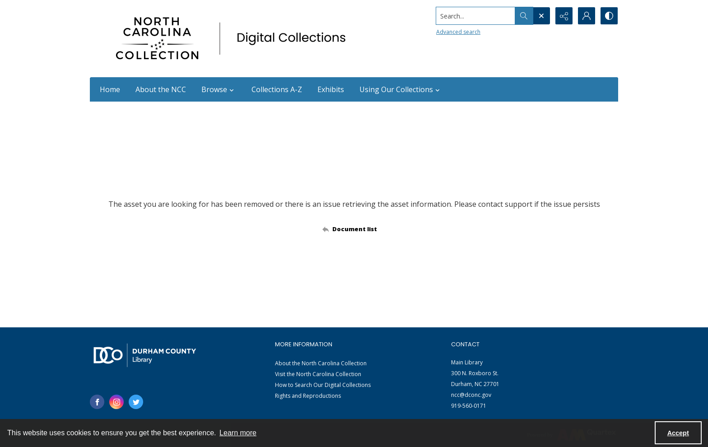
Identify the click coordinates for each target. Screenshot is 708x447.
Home (110, 89)
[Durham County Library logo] (145, 355)
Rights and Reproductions (308, 396)
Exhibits (330, 89)
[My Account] (586, 15)
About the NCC (160, 89)
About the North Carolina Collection (321, 363)
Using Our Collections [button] (400, 89)
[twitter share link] (136, 402)
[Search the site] (476, 15)
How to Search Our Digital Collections (323, 385)
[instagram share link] (116, 402)
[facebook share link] (97, 402)
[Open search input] (541, 15)
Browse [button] (218, 89)
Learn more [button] (237, 433)
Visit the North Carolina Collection (318, 374)
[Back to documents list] (354, 229)
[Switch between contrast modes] (609, 15)
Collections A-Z (277, 89)
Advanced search (458, 32)
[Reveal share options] (564, 15)
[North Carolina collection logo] (234, 39)
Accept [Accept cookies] (678, 433)
